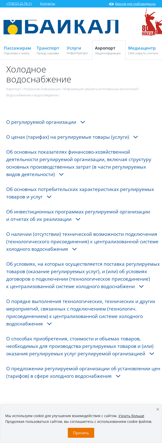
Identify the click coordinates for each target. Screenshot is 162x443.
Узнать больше (131, 415)
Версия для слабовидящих (132, 3)
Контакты (47, 3)
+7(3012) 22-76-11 (19, 3)
